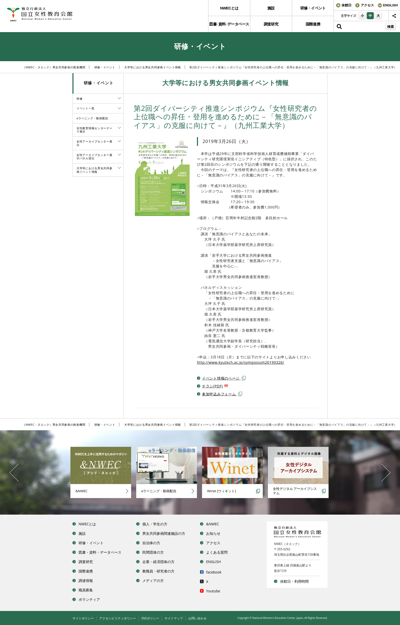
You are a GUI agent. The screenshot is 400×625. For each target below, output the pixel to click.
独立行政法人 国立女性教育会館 (44, 14)
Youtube (213, 591)
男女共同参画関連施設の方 (163, 533)
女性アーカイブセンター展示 (94, 143)
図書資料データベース (229, 24)
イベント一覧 (85, 108)
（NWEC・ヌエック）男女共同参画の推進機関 (53, 67)
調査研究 (271, 24)
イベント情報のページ (224, 378)
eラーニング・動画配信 (92, 118)
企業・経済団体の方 (158, 561)
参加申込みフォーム (222, 394)
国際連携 (313, 24)
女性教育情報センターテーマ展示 (94, 130)
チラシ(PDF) (215, 386)
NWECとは (229, 8)
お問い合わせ (197, 618)
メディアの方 (153, 580)
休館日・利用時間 (294, 581)
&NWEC (212, 524)
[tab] (119, 98)
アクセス (213, 542)
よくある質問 (217, 552)
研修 (79, 98)
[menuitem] (229, 8)
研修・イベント (313, 8)
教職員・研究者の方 (158, 571)
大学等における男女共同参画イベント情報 (152, 67)
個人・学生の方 (154, 524)
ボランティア (89, 599)
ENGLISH (213, 561)
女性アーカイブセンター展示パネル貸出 (94, 156)
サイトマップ (174, 618)
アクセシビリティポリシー (117, 618)
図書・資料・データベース (100, 552)
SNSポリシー (150, 618)
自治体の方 (151, 542)
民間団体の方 (153, 552)
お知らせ (213, 533)
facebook (213, 572)
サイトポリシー (83, 618)
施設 (271, 8)
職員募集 (86, 590)
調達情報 (86, 580)
